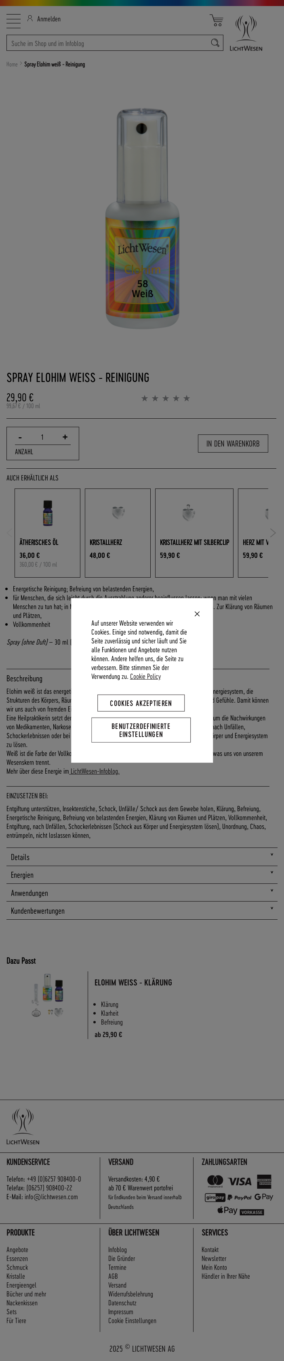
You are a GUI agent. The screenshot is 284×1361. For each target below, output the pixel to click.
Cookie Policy (145, 676)
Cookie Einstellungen (132, 1320)
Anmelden (44, 18)
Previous (9, 532)
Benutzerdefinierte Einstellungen (140, 730)
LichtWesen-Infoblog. (94, 770)
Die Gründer (121, 1258)
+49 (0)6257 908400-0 (54, 1178)
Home (12, 64)
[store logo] (250, 33)
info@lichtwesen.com (51, 1196)
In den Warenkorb (233, 443)
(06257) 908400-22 (49, 1187)
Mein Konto (214, 1267)
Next (273, 532)
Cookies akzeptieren (141, 703)
